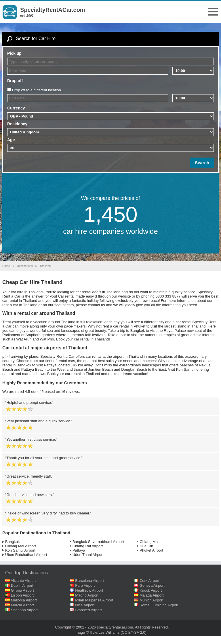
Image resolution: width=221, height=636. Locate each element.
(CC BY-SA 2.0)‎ (133, 632)
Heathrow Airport (89, 590)
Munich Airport (151, 600)
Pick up (14, 53)
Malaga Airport (152, 595)
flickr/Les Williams (104, 632)
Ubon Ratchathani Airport (26, 554)
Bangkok (12, 542)
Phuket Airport (151, 550)
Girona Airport (22, 590)
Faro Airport (85, 585)
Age (11, 139)
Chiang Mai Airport (20, 546)
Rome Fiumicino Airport (159, 605)
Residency (17, 124)
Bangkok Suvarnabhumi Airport (98, 542)
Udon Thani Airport (88, 554)
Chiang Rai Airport (88, 546)
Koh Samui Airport (20, 550)
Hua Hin (146, 546)
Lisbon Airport (22, 595)
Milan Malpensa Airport (94, 600)
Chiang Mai (149, 542)
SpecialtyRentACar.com (52, 10)
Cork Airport (149, 580)
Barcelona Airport (89, 580)
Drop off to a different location (36, 90)
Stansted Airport (88, 610)
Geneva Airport (152, 585)
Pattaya (79, 550)
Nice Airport (84, 605)
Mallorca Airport (24, 600)
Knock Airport (151, 590)
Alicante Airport (23, 580)
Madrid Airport (86, 595)
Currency (16, 108)
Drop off (15, 80)
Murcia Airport (22, 605)
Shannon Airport (24, 610)
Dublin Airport (22, 585)
